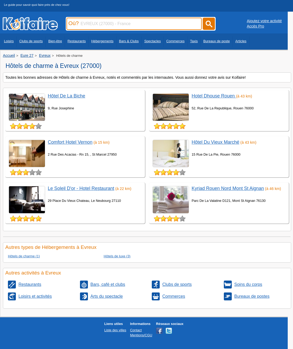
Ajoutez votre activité (264, 21)
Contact (136, 330)
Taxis (194, 41)
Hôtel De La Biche (66, 96)
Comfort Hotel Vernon (70, 142)
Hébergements (102, 41)
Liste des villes (115, 330)
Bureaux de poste (216, 41)
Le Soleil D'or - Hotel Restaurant (81, 188)
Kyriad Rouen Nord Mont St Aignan (228, 188)
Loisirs (9, 41)
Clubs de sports (31, 41)
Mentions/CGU (141, 335)
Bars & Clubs (129, 41)
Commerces (175, 41)
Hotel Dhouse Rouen (214, 96)
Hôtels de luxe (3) (117, 256)
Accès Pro (255, 26)
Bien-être (55, 41)
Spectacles (152, 41)
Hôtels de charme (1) (24, 256)
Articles (241, 41)
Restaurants (77, 41)
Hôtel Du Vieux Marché (215, 142)
